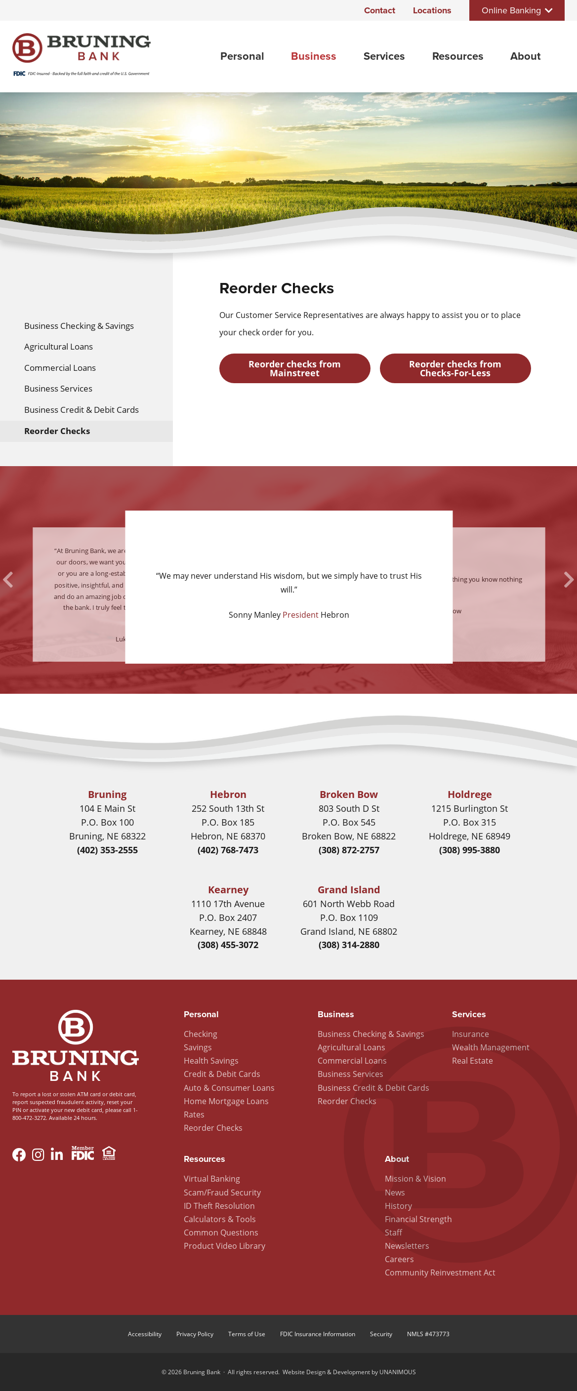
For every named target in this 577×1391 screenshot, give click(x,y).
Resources (458, 56)
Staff (393, 1232)
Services (384, 56)
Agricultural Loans (58, 346)
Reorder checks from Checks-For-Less (455, 368)
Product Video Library (224, 1245)
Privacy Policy (194, 1334)
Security (381, 1334)
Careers (399, 1259)
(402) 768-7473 (228, 850)
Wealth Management (491, 1047)
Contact (379, 10)
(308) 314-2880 (349, 945)
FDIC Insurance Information (317, 1334)
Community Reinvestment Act (440, 1272)
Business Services (58, 388)
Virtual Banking (212, 1178)
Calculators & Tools (220, 1219)
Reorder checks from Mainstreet (294, 368)
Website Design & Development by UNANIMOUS (349, 1372)
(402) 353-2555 (107, 850)
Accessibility (145, 1334)
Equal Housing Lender (109, 1154)
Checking (200, 1034)
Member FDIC (83, 1154)
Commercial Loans (60, 367)
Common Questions (221, 1232)
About (525, 56)
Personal (242, 56)
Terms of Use (246, 1334)
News (395, 1192)
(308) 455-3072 (228, 945)
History (398, 1205)
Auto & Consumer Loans (229, 1087)
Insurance (470, 1034)
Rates (194, 1114)
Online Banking (511, 10)
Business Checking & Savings (79, 325)
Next (569, 579)
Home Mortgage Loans (226, 1101)
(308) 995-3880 (469, 850)
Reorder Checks (57, 431)
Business (313, 56)
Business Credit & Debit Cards (81, 409)
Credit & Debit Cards (222, 1074)
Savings (198, 1047)
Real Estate (472, 1060)
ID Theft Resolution (219, 1205)
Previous (8, 579)
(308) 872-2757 (349, 850)
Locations (432, 10)
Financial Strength (418, 1219)
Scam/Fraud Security (222, 1192)
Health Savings (211, 1060)
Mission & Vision (415, 1178)
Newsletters (407, 1245)
